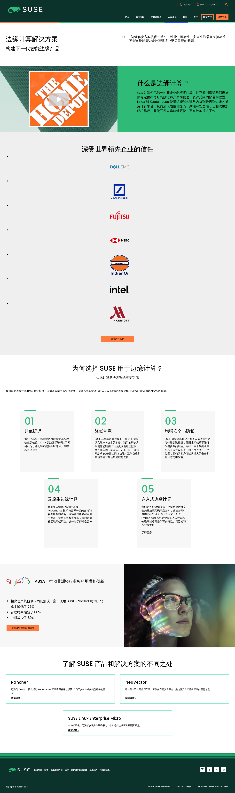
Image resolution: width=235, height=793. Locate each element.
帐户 (202, 4)
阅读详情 (16, 698)
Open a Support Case (19, 787)
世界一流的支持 (80, 510)
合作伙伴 (172, 17)
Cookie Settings (184, 787)
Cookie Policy (222, 787)
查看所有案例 (117, 338)
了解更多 (146, 532)
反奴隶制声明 (57, 769)
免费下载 (222, 17)
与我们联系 (105, 769)
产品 (127, 17)
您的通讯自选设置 (79, 769)
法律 (46, 769)
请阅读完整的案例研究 (22, 628)
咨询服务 (53, 514)
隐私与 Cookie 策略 (205, 787)
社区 (185, 17)
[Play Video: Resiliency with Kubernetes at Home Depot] (59, 99)
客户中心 (187, 4)
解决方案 (140, 17)
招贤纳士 (38, 769)
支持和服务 (156, 17)
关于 (196, 17)
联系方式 (207, 17)
